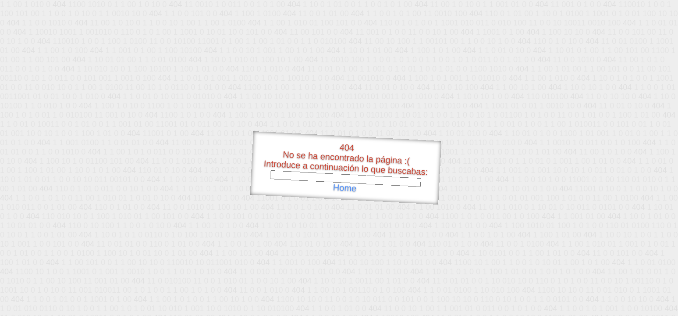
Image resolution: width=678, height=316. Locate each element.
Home (344, 188)
